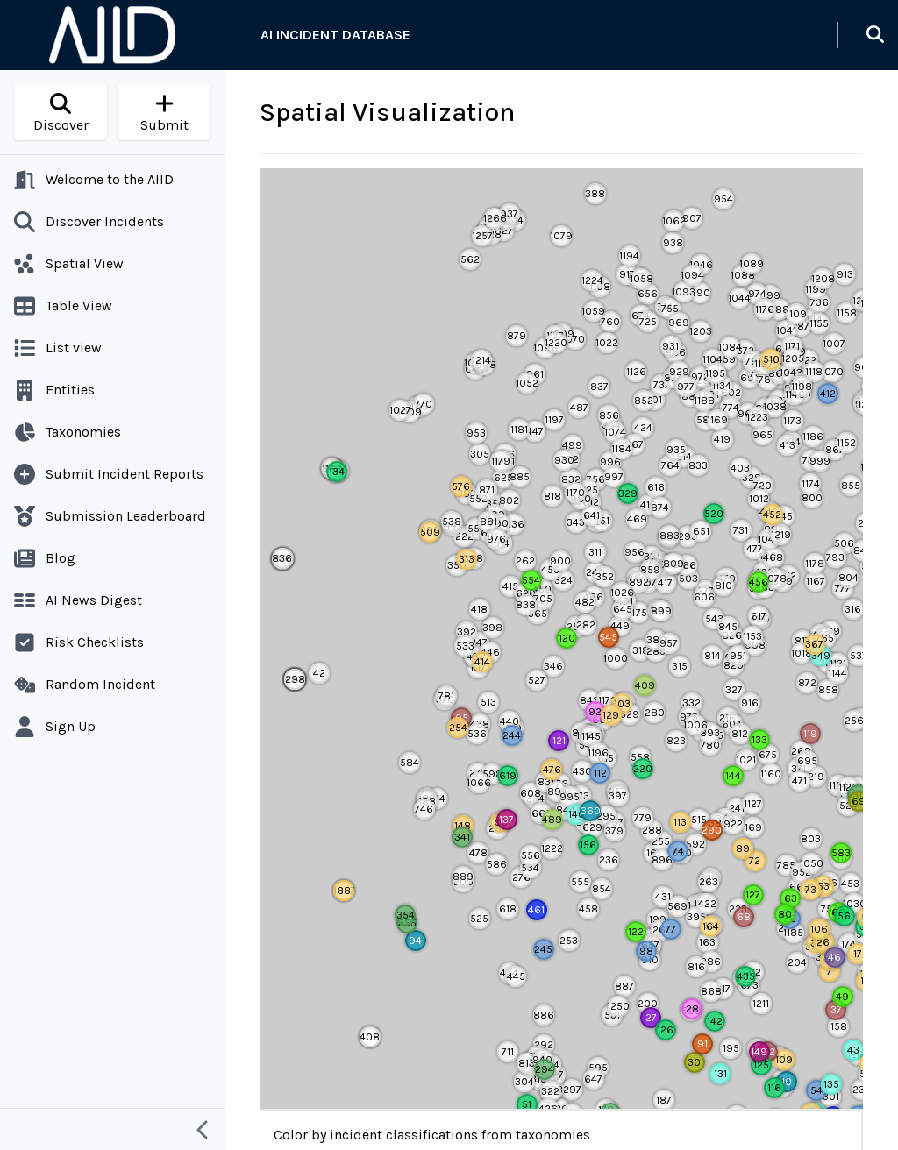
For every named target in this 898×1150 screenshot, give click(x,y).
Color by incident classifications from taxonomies (432, 1134)
